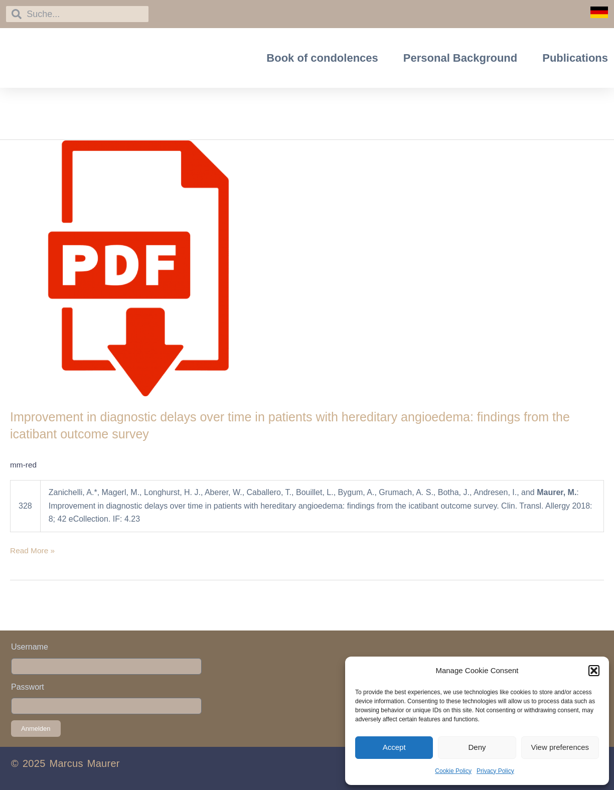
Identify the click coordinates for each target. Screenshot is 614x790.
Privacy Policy (495, 770)
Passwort (27, 687)
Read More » (33, 549)
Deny (477, 747)
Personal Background (460, 58)
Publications (575, 58)
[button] (594, 671)
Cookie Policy (453, 770)
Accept (394, 747)
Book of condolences (322, 58)
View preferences (560, 747)
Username (29, 647)
